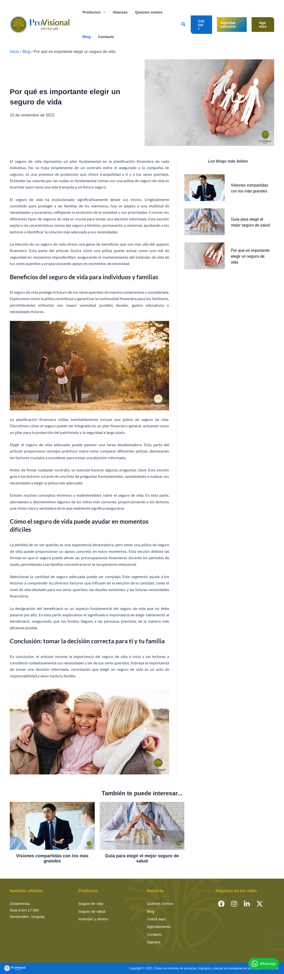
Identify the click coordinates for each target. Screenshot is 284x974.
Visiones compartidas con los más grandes (52, 858)
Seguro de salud (91, 911)
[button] (103, 12)
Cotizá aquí (156, 919)
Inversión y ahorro (93, 919)
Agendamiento (159, 926)
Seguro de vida (90, 903)
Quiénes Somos (160, 903)
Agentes (154, 942)
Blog (150, 911)
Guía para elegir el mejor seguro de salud (142, 858)
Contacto (154, 934)
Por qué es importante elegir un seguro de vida (250, 256)
